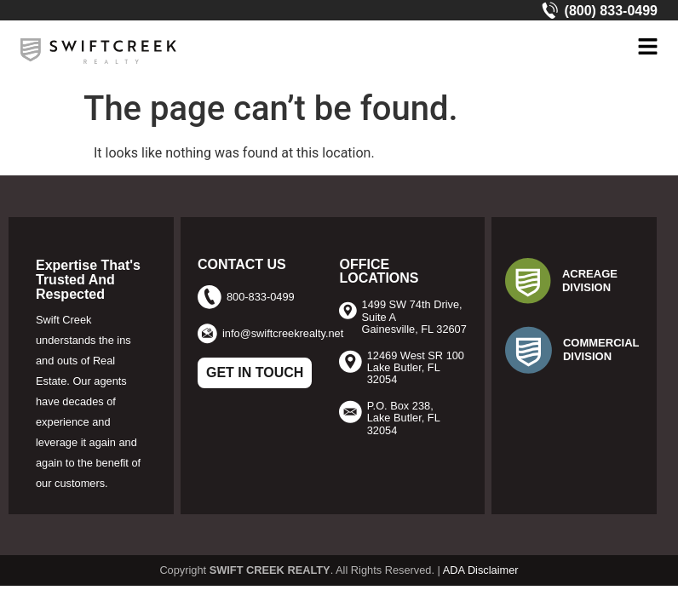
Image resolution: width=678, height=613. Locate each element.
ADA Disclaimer (481, 570)
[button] (647, 47)
